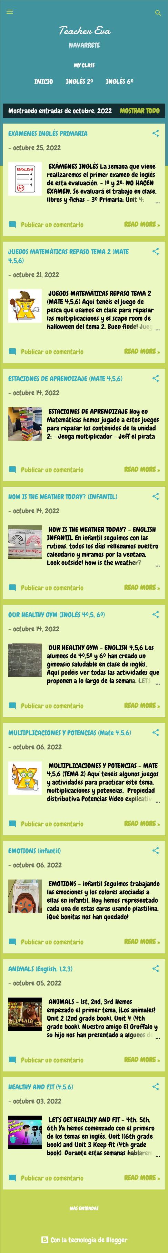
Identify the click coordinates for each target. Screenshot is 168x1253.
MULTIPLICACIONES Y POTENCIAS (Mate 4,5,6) (69, 732)
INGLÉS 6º (120, 81)
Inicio (43, 81)
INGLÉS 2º (79, 81)
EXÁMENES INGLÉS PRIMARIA (48, 133)
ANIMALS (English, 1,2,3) (40, 968)
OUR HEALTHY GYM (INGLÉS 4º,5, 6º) (56, 614)
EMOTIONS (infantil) (34, 850)
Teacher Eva (84, 30)
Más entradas (84, 1208)
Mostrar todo (140, 110)
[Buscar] (158, 14)
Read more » (142, 224)
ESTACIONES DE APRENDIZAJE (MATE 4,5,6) (65, 378)
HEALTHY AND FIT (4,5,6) (40, 1086)
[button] (155, 134)
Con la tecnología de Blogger (84, 1239)
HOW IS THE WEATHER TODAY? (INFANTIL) (62, 496)
